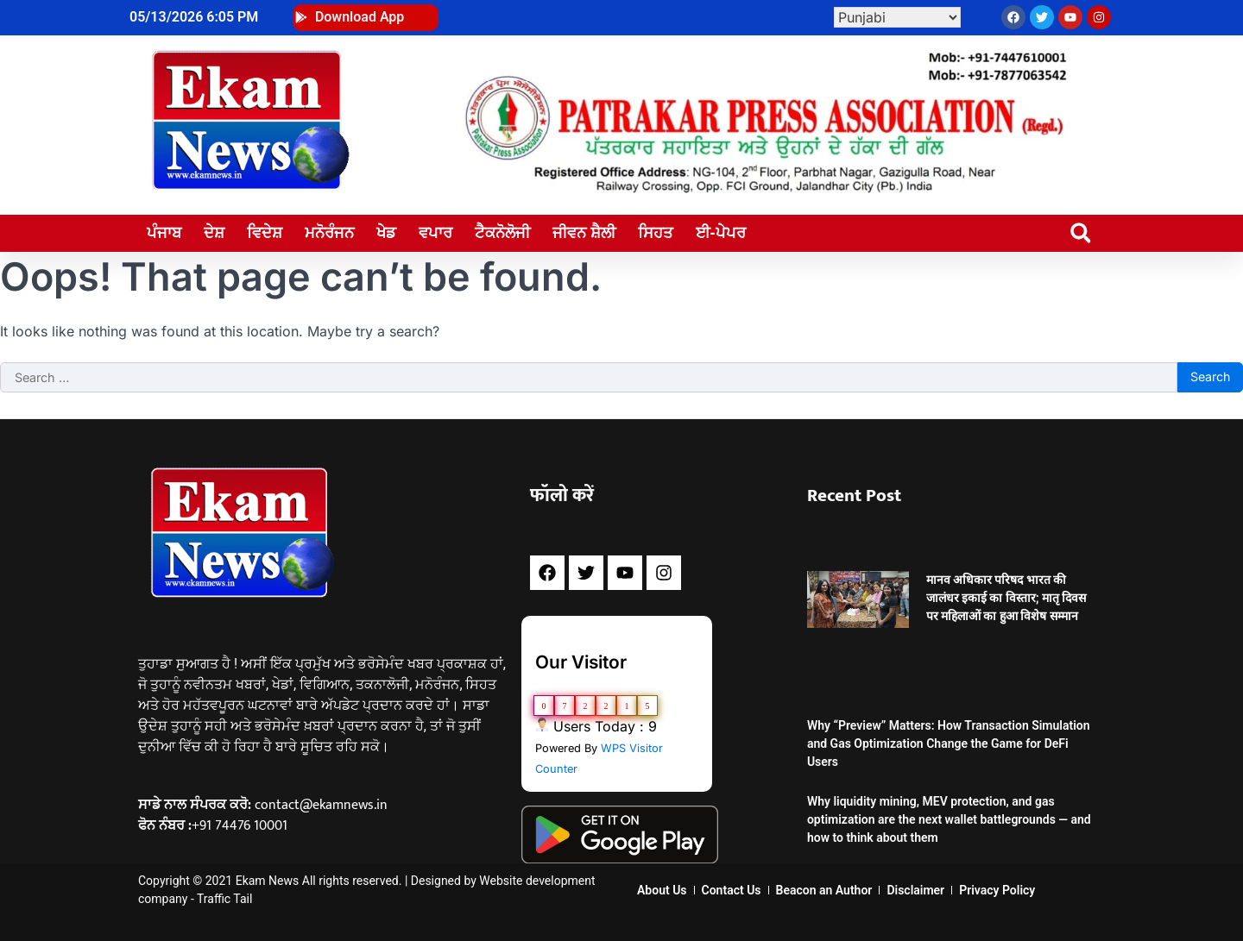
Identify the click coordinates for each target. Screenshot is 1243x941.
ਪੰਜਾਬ (164, 233)
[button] (1080, 233)
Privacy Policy (997, 890)
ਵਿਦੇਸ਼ (264, 233)
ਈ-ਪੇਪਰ (721, 233)
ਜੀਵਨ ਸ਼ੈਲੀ (583, 233)
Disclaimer (915, 890)
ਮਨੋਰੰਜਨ (329, 233)
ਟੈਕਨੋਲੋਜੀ (502, 233)
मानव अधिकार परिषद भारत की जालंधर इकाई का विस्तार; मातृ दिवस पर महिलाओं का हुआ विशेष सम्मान (1006, 598)
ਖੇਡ (386, 233)
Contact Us (731, 890)
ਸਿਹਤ (655, 233)
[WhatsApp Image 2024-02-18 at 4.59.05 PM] (763, 189)
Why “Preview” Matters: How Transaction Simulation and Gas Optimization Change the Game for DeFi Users (948, 743)
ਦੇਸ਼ (214, 233)
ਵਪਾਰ (435, 233)
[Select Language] (897, 17)
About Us (662, 890)
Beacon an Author (824, 890)
